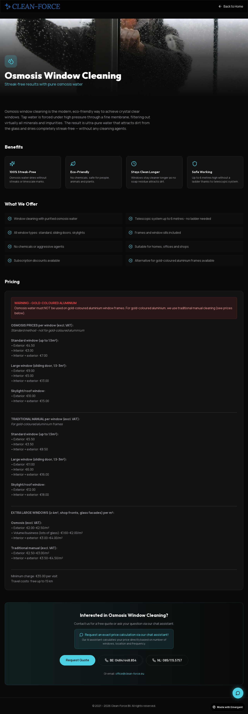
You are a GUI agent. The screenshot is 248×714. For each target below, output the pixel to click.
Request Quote (77, 660)
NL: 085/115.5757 (167, 660)
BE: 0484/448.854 (120, 660)
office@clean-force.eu (129, 673)
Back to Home (230, 6)
